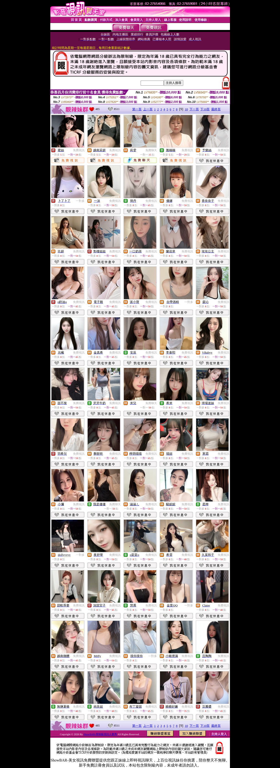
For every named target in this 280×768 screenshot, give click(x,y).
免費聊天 (151, 150)
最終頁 (216, 109)
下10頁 (205, 109)
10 (186, 109)
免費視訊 (79, 150)
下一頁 (194, 109)
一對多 (80, 201)
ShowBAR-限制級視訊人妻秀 (101, 734)
